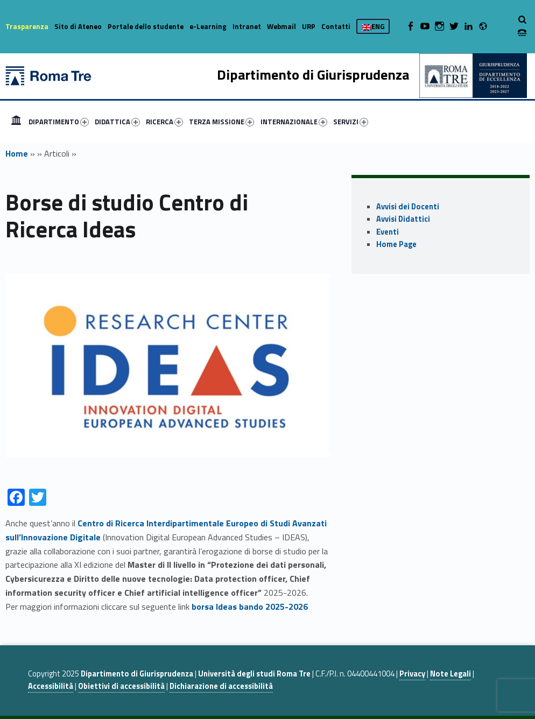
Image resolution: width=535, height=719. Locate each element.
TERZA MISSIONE (221, 121)
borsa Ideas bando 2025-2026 (250, 606)
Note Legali (450, 674)
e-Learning (208, 26)
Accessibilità (50, 686)
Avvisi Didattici (403, 219)
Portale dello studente (146, 26)
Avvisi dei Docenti (407, 207)
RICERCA (164, 121)
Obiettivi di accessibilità (121, 686)
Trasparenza (26, 26)
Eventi (387, 232)
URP (308, 26)
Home (16, 121)
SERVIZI (350, 121)
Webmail (281, 26)
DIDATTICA (117, 121)
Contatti (335, 26)
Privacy (412, 674)
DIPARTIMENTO (59, 121)
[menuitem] (16, 121)
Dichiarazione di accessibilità (221, 686)
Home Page (396, 244)
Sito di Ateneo (78, 26)
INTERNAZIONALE (294, 121)
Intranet (247, 26)
